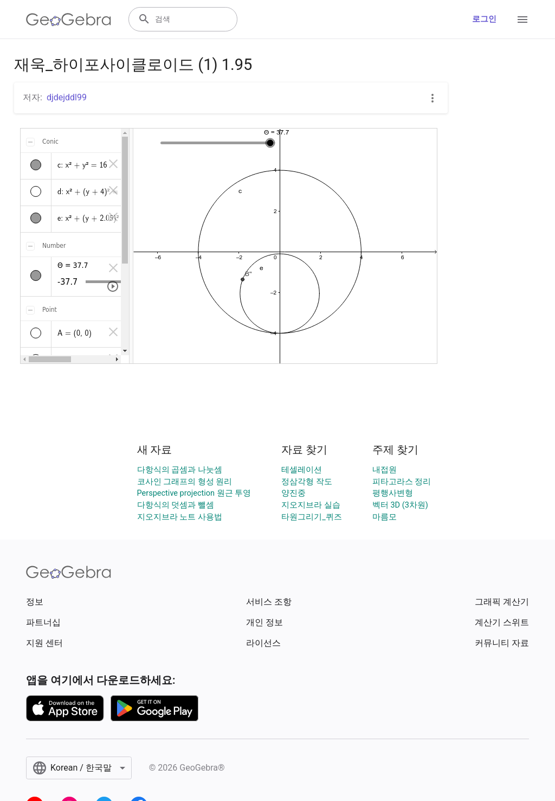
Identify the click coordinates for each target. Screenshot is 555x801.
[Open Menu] (522, 19)
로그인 (484, 19)
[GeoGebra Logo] (68, 19)
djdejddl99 (67, 97)
